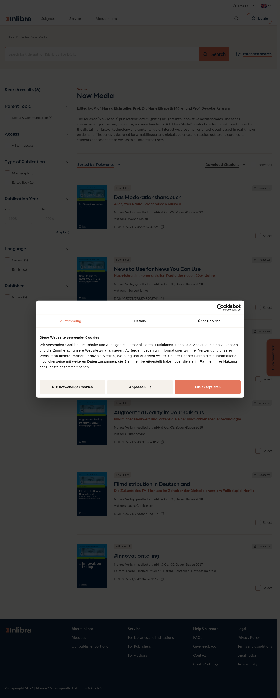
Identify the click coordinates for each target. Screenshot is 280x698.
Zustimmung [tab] (70, 321)
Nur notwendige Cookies (72, 387)
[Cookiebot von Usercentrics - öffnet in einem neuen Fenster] (220, 307)
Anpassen (140, 387)
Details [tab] (140, 321)
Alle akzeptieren (207, 387)
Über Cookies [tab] (209, 321)
